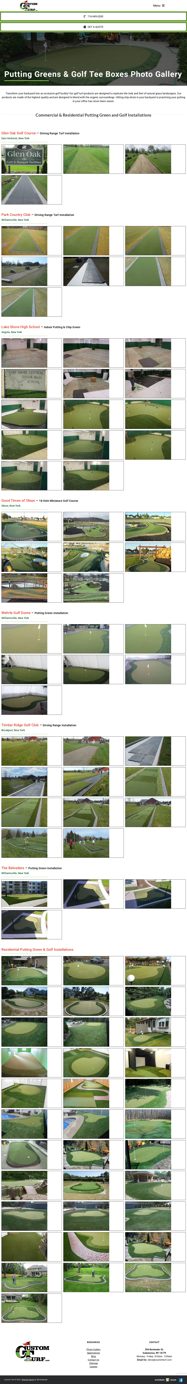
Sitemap (93, 1363)
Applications (93, 1353)
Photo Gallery (93, 1349)
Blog (93, 1356)
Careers (93, 1366)
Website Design (28, 1380)
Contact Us (93, 1359)
